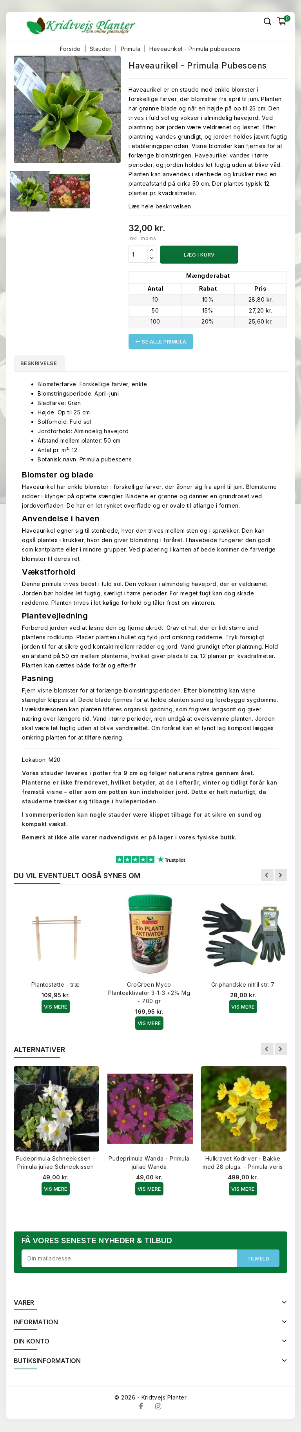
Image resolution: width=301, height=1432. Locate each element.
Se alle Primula (161, 341)
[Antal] (138, 254)
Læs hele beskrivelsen (160, 206)
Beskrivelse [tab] (41, 364)
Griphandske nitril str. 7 (243, 986)
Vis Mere (55, 1008)
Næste (281, 876)
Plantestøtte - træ (55, 986)
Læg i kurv (199, 254)
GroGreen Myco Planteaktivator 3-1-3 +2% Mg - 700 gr (149, 994)
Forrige (267, 876)
